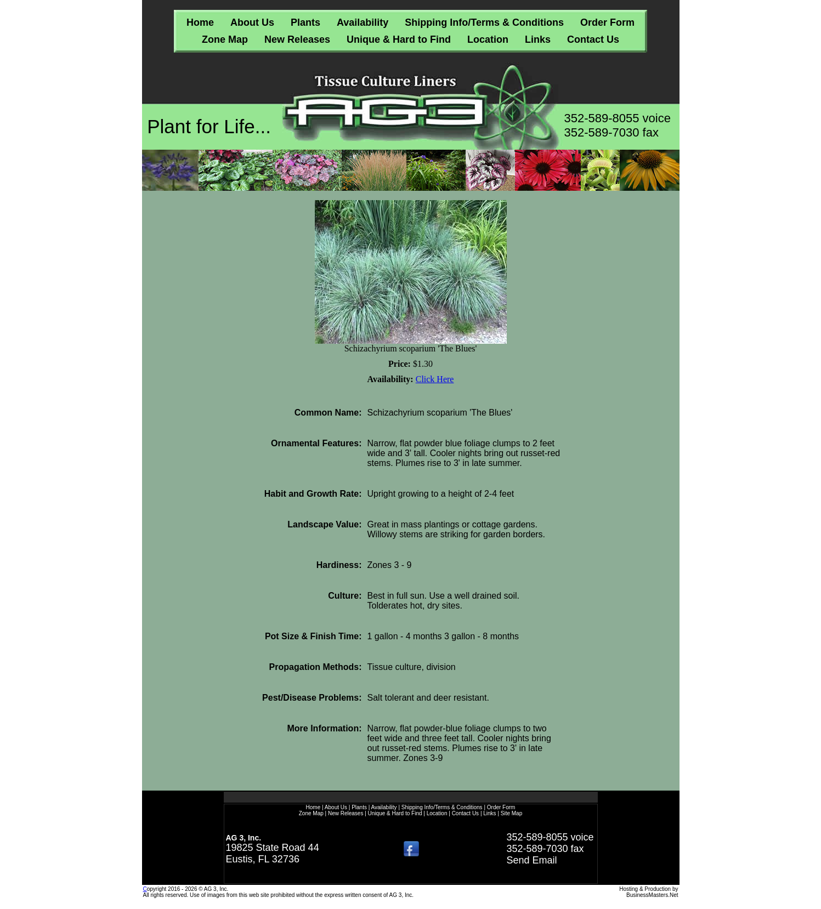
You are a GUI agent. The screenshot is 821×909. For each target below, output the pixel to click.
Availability (362, 22)
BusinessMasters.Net (652, 895)
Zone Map (225, 39)
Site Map (511, 813)
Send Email (531, 860)
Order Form (607, 22)
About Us (252, 22)
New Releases (297, 39)
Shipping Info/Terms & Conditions (484, 22)
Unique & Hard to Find (399, 39)
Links (538, 39)
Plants (305, 22)
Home (200, 22)
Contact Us (593, 39)
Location (487, 39)
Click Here (435, 379)
